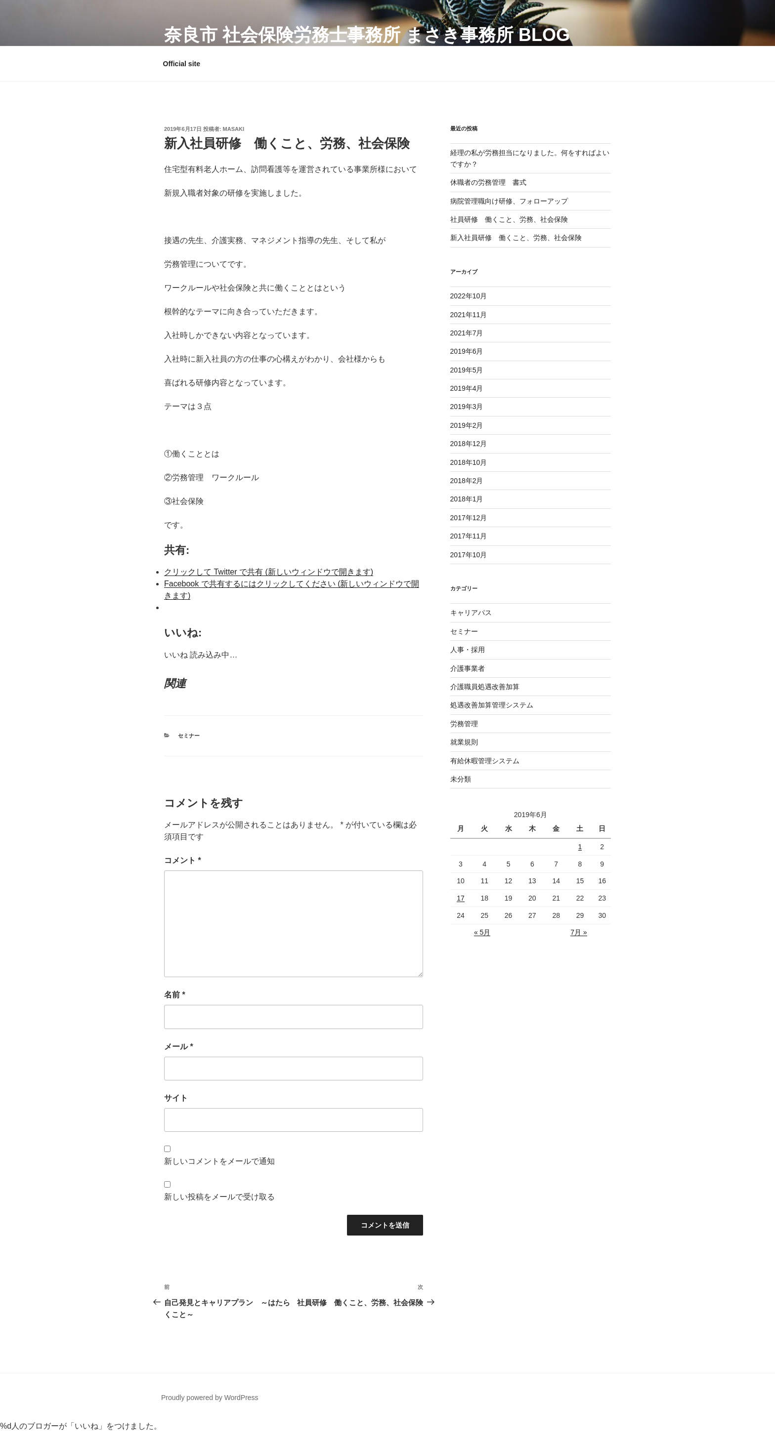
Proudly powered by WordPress (209, 1398)
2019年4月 (466, 388)
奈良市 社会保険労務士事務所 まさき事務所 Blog (367, 35)
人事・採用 (467, 650)
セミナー (189, 736)
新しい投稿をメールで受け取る (219, 1197)
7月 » (578, 932)
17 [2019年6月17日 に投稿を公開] (461, 898)
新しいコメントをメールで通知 (219, 1161)
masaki (233, 129)
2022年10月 (468, 296)
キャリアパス (471, 613)
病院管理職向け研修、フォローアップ (509, 201)
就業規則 (464, 742)
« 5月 (482, 932)
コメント (182, 860)
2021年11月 (468, 315)
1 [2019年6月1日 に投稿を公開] (580, 847)
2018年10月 (468, 462)
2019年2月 (466, 425)
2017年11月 (468, 536)
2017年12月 (468, 518)
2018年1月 (466, 499)
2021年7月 (466, 333)
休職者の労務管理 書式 (488, 182)
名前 (174, 994)
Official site (181, 64)
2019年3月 (466, 407)
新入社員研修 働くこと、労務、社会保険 (516, 238)
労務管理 (464, 724)
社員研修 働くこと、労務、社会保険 (509, 219)
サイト (176, 1098)
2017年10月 (468, 555)
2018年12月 (468, 444)
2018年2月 (466, 481)
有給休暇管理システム (484, 761)
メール (178, 1046)
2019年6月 (466, 351)
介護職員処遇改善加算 (484, 687)
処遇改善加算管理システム (491, 705)
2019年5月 (466, 370)
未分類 (460, 779)
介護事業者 (467, 668)
